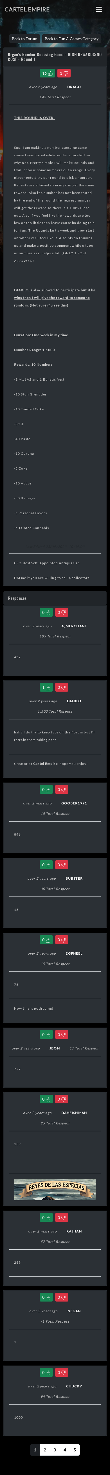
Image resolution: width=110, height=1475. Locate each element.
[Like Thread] (47, 73)
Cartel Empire (27, 9)
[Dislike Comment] (61, 612)
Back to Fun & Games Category (71, 38)
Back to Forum (24, 38)
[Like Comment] (46, 612)
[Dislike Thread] (64, 73)
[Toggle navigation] (98, 9)
